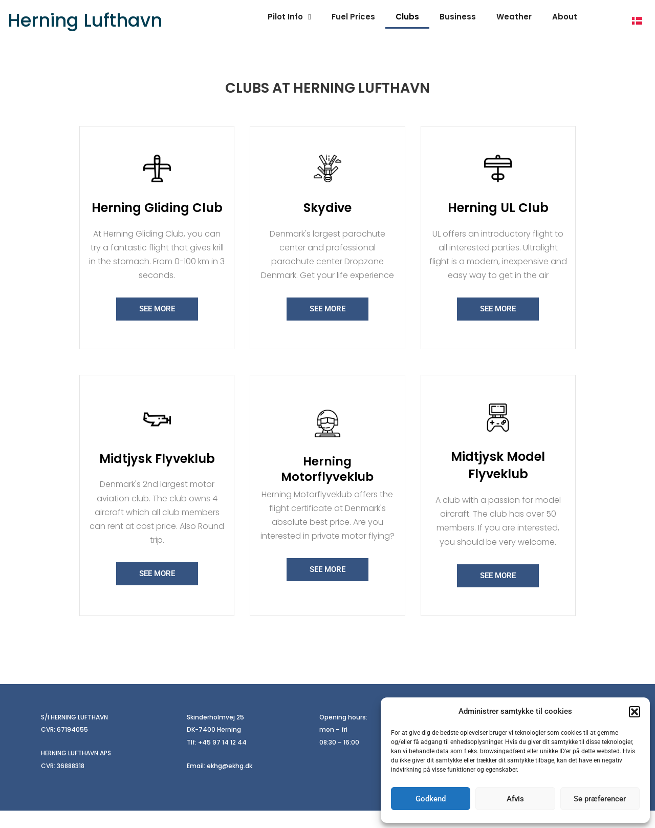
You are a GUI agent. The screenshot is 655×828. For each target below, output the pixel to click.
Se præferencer (600, 798)
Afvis (515, 798)
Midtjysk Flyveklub (157, 475)
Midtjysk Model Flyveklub (498, 482)
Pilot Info (289, 17)
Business (458, 16)
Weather (514, 16)
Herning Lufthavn (85, 20)
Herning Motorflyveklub (327, 486)
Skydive (327, 216)
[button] (634, 712)
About (564, 16)
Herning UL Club (498, 216)
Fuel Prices (353, 16)
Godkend (431, 798)
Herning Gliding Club (157, 216)
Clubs (407, 16)
